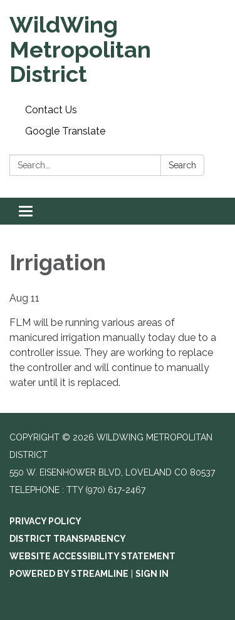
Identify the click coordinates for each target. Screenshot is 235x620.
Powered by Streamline (68, 574)
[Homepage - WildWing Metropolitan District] (117, 50)
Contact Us (51, 110)
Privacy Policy (45, 521)
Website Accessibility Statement (92, 556)
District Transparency (67, 539)
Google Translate (65, 131)
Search (182, 165)
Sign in (152, 574)
